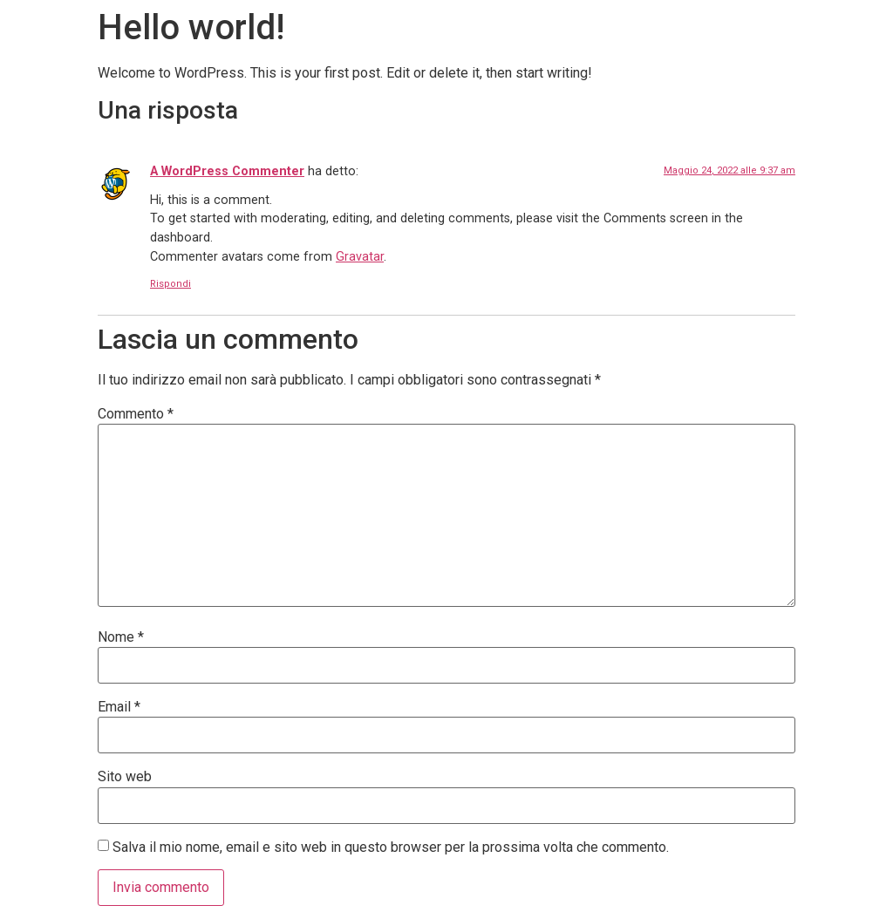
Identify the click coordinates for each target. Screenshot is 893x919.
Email (119, 707)
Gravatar (360, 256)
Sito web (125, 777)
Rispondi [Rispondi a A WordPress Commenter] (170, 283)
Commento (136, 414)
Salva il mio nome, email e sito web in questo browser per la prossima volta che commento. (390, 847)
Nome (121, 637)
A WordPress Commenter (227, 171)
